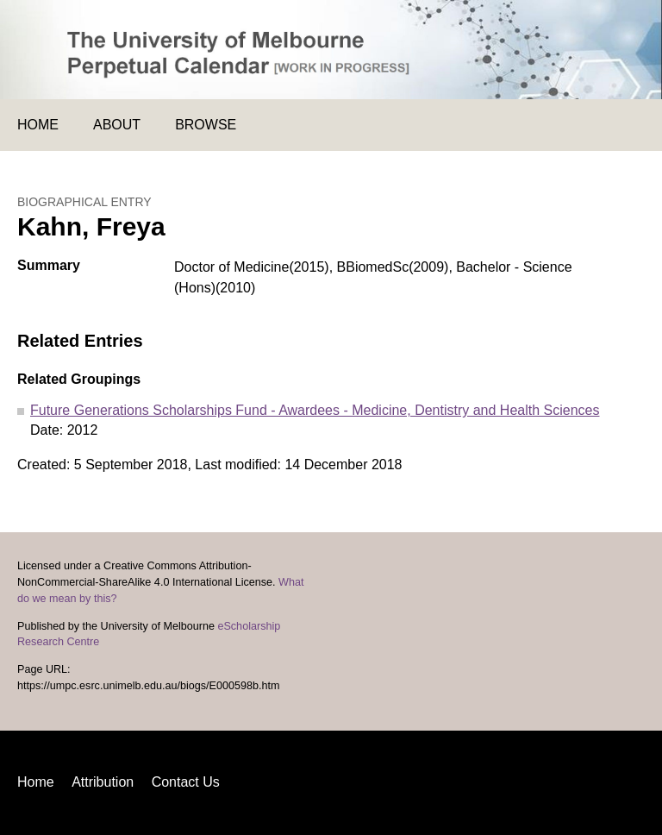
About (117, 124)
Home (38, 124)
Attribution (103, 782)
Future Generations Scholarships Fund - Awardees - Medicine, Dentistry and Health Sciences (314, 410)
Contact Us (186, 782)
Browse (205, 124)
